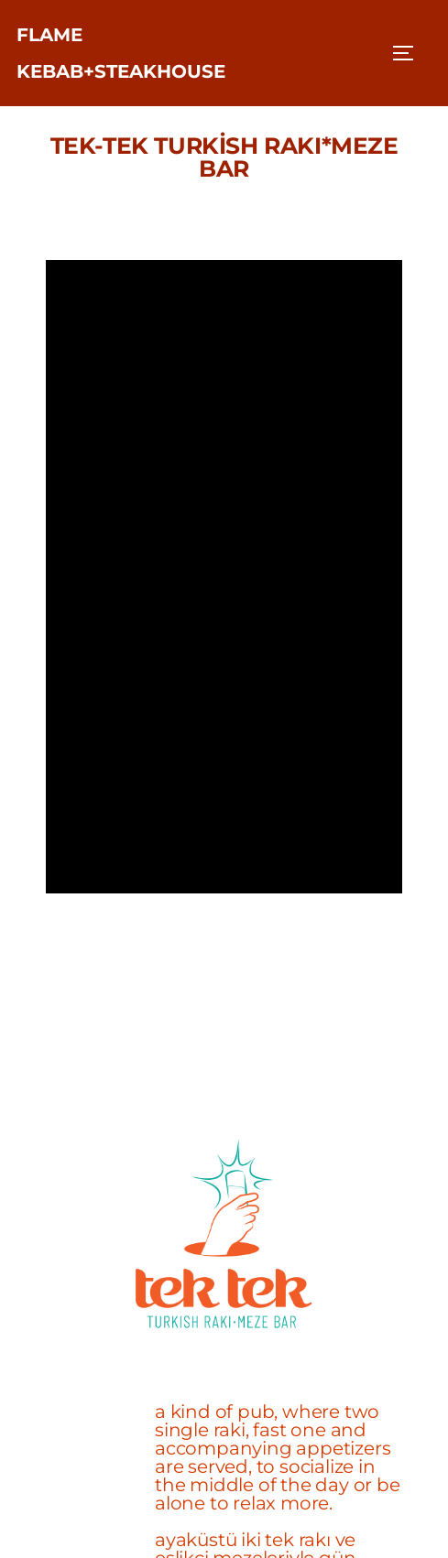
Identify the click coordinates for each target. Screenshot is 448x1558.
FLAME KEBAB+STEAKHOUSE (120, 53)
